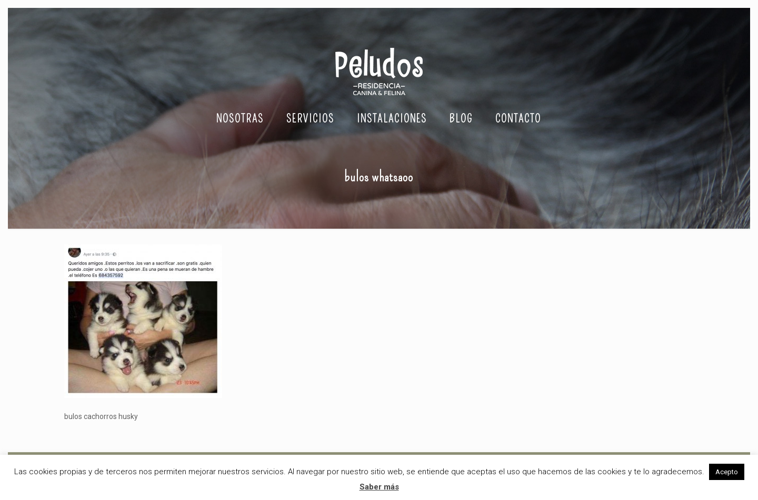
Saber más (379, 487)
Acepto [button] (726, 472)
